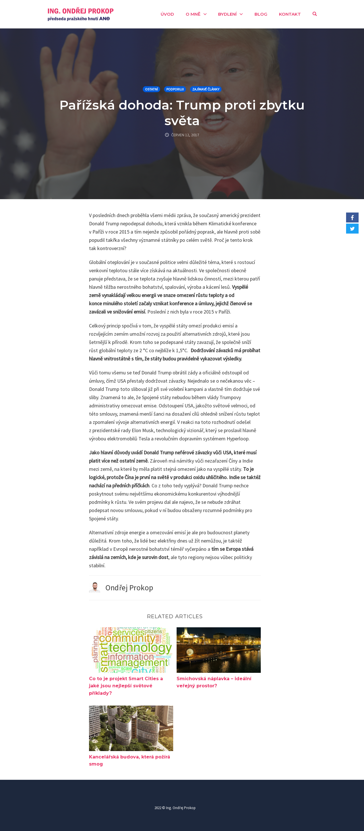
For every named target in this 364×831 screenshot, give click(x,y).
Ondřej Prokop (130, 587)
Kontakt (290, 14)
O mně (193, 14)
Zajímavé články (205, 89)
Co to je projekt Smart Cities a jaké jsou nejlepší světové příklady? (126, 686)
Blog (261, 14)
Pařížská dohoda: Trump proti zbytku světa (182, 112)
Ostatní (151, 89)
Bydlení (227, 14)
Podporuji (175, 89)
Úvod (167, 14)
